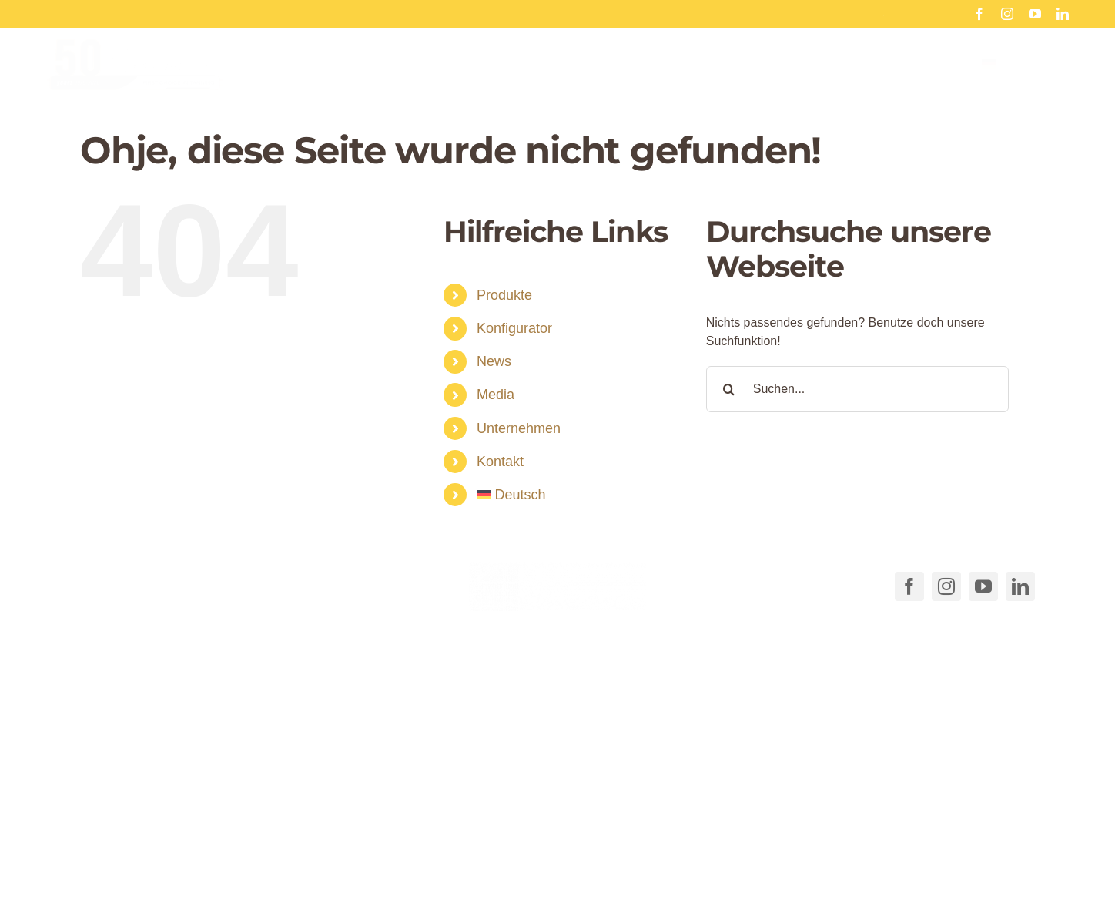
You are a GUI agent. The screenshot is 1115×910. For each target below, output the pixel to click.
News (494, 361)
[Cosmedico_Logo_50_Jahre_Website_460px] (134, 56)
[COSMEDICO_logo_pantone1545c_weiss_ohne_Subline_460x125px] (557, 568)
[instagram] (1007, 14)
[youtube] (1035, 14)
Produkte (504, 295)
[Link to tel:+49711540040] (101, 583)
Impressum (923, 857)
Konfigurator (514, 328)
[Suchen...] (857, 389)
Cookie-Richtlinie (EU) (692, 857)
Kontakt (500, 461)
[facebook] (979, 14)
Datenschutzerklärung (823, 857)
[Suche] (729, 389)
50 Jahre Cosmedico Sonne (843, 13)
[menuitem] (1025, 76)
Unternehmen (519, 428)
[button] (340, 826)
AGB (609, 857)
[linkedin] (1062, 14)
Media (495, 394)
